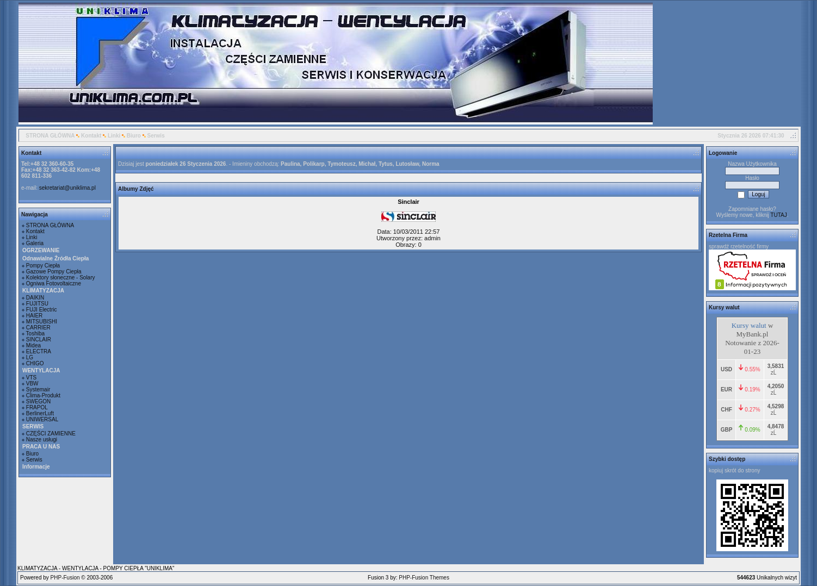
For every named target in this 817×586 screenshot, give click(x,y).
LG (29, 357)
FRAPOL (37, 407)
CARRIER (38, 328)
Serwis (155, 136)
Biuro (134, 136)
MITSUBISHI (41, 322)
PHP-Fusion (65, 578)
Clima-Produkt (43, 395)
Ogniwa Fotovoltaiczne (53, 283)
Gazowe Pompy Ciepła (54, 272)
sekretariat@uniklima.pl (67, 188)
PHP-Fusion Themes (424, 578)
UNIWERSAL (42, 419)
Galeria (35, 243)
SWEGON (38, 401)
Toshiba (35, 333)
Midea (33, 345)
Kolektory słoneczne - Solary (60, 277)
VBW (32, 383)
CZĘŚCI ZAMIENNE (51, 434)
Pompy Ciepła (43, 266)
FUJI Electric (41, 310)
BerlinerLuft (40, 413)
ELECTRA (38, 351)
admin (432, 238)
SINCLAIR (38, 339)
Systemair (38, 389)
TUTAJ (778, 215)
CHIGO (35, 363)
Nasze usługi (41, 439)
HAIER (34, 316)
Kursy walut (749, 325)
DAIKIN (35, 298)
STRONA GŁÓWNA (50, 136)
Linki (114, 136)
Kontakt (91, 136)
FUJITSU (37, 304)
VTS (31, 378)
